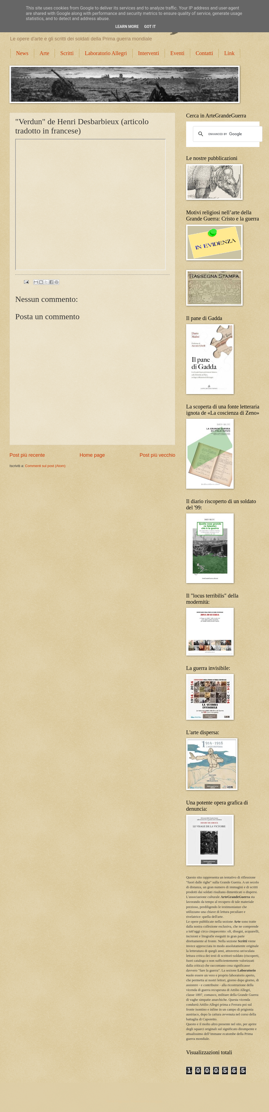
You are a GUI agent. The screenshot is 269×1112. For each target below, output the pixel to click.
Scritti (67, 53)
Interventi (148, 53)
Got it (150, 26)
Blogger (156, 1101)
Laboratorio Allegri (106, 53)
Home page (92, 455)
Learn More (127, 26)
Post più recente (27, 455)
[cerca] (226, 134)
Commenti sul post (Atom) (45, 466)
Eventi (177, 53)
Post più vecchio (157, 455)
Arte (44, 53)
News (22, 53)
